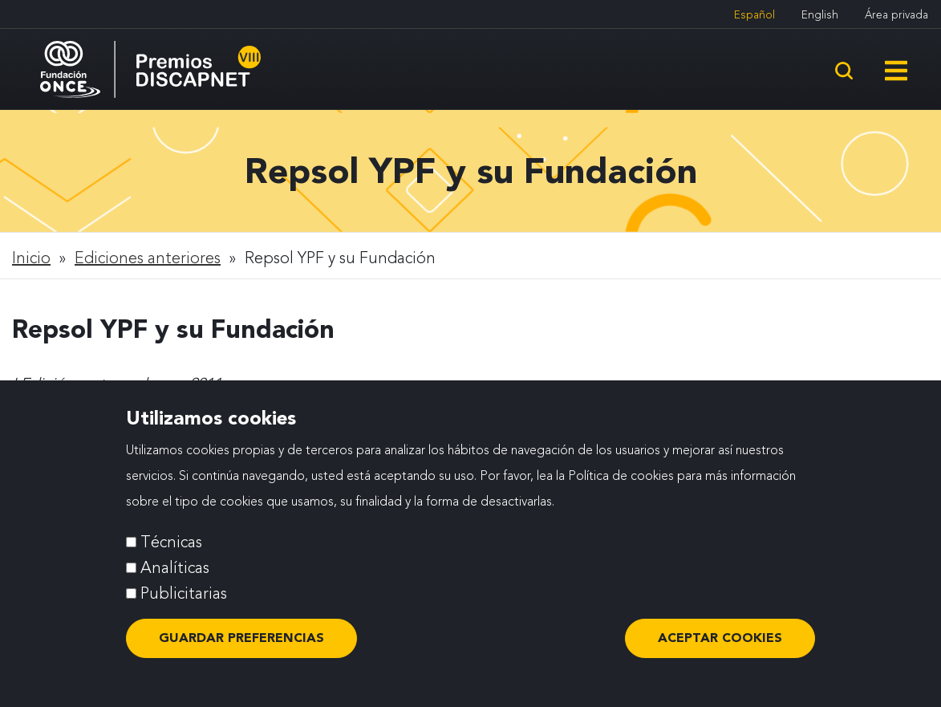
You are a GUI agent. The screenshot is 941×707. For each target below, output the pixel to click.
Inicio (31, 257)
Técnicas (171, 541)
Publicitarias (183, 593)
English (819, 14)
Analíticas (174, 567)
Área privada (896, 14)
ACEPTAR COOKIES (720, 637)
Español (754, 14)
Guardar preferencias (241, 637)
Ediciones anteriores (148, 257)
